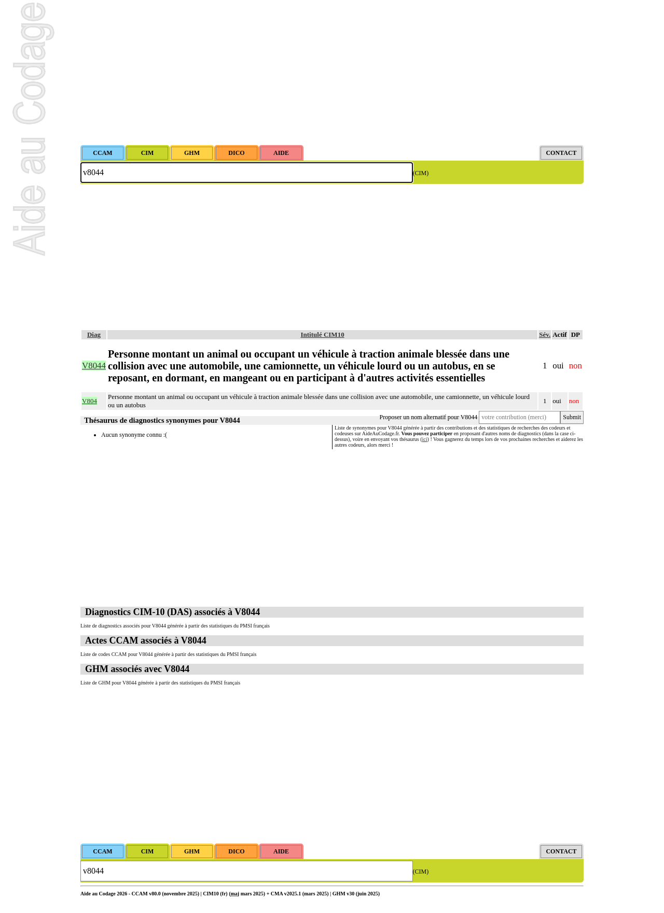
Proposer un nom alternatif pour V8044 (429, 417)
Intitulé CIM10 (322, 334)
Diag (94, 334)
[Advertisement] (332, 72)
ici (424, 439)
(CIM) (421, 173)
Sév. (544, 334)
